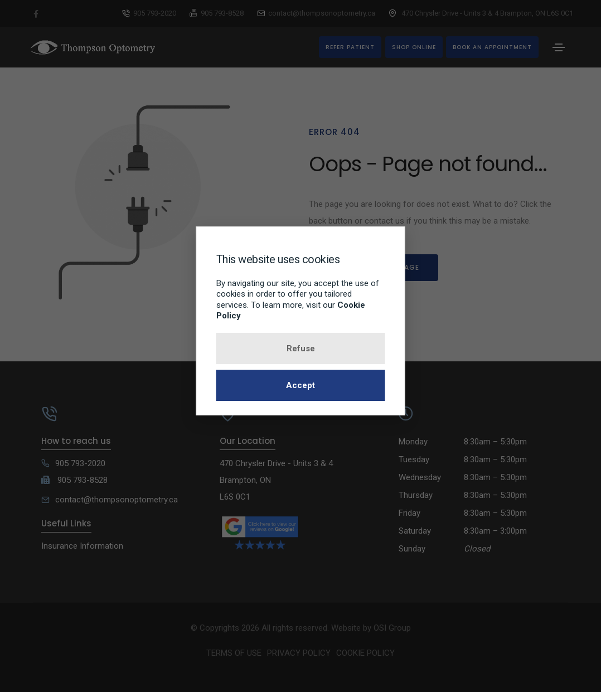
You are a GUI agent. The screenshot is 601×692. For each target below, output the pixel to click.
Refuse (301, 348)
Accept (300, 385)
